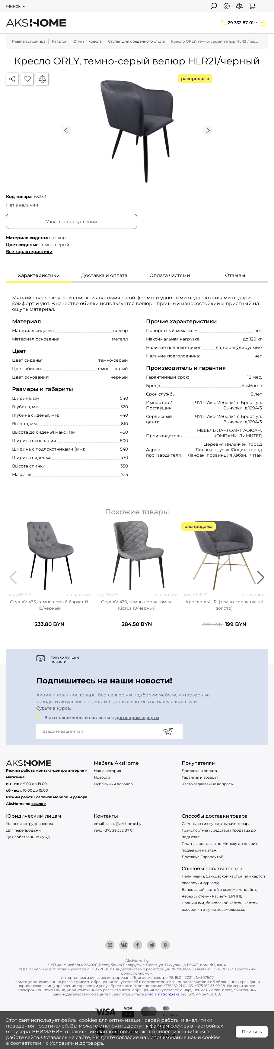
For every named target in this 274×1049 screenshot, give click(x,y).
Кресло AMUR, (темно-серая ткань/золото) (224, 605)
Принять (252, 1031)
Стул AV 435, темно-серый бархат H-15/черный (50, 605)
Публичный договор (113, 784)
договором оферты (137, 717)
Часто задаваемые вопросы (208, 784)
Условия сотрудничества (29, 823)
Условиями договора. (77, 1043)
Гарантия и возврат (200, 777)
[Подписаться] (167, 731)
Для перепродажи (23, 830)
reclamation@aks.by (166, 994)
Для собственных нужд (28, 837)
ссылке (38, 803)
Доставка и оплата (199, 770)
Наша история (107, 770)
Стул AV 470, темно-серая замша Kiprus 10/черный (137, 605)
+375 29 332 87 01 (118, 830)
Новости (102, 777)
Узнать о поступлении (71, 221)
